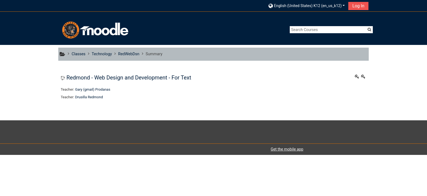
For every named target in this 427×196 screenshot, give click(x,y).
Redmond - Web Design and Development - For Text (128, 77)
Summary (154, 54)
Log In (358, 5)
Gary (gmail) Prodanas (92, 89)
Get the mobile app (287, 149)
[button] (307, 5)
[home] (94, 30)
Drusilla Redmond (89, 97)
